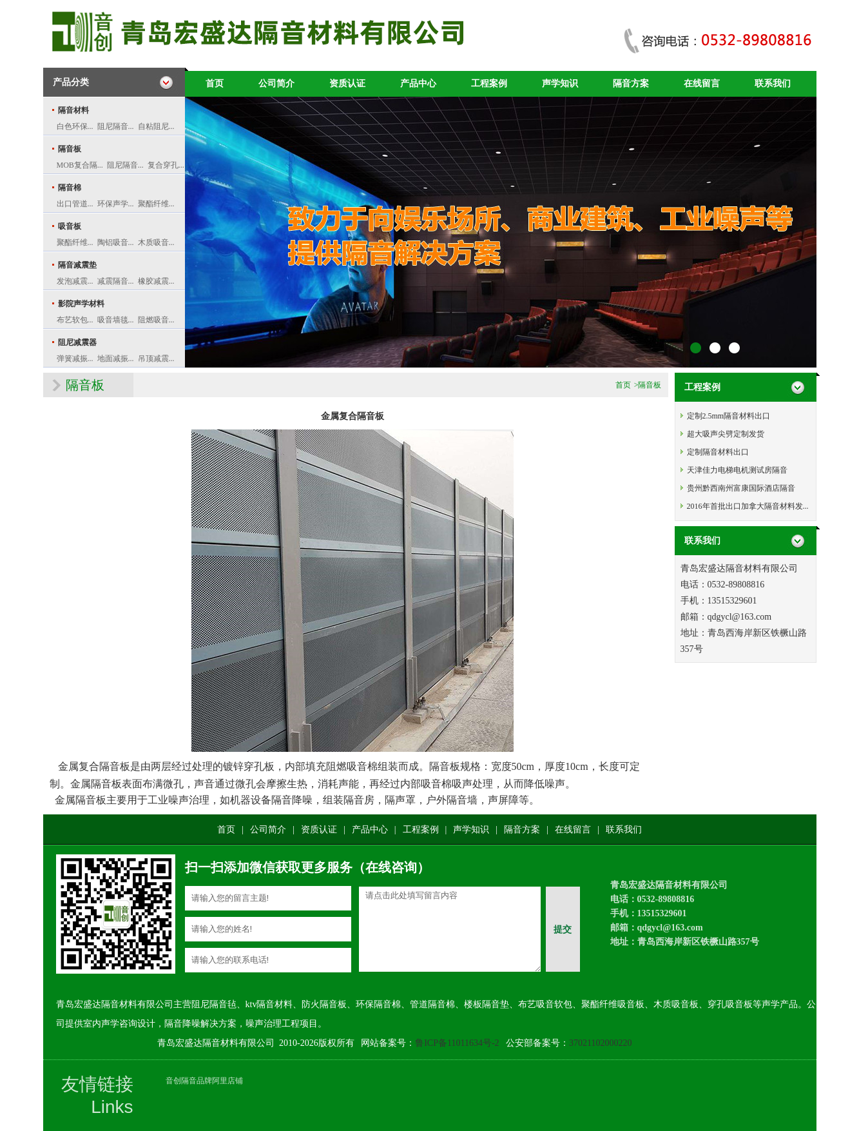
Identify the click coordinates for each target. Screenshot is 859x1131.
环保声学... (115, 203)
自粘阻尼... (156, 126)
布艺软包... (75, 319)
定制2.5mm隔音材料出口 (729, 415)
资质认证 (347, 83)
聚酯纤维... (156, 203)
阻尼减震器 (77, 342)
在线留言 (702, 83)
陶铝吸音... (115, 242)
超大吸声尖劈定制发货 (725, 433)
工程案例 (489, 83)
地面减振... (115, 358)
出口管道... (75, 203)
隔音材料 (73, 110)
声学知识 (560, 83)
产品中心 (418, 83)
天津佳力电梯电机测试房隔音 (737, 470)
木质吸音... (156, 242)
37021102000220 (600, 1043)
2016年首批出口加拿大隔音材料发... (748, 506)
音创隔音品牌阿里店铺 (204, 1080)
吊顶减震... (156, 358)
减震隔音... (115, 281)
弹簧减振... (75, 358)
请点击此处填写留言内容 (450, 929)
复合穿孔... (166, 165)
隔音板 (69, 148)
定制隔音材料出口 (718, 452)
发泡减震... (75, 281)
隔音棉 (69, 187)
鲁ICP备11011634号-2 (457, 1043)
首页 (215, 83)
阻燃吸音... (156, 319)
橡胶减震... (156, 281)
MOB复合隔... (80, 165)
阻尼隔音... (115, 126)
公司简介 (276, 83)
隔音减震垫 (77, 265)
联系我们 (773, 83)
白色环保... (75, 126)
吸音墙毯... (115, 319)
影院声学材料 (81, 303)
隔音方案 (631, 83)
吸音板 (69, 226)
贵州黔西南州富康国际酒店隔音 (741, 488)
